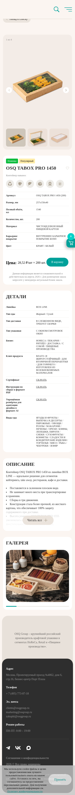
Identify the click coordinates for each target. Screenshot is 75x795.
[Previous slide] (9, 90)
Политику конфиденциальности (24, 791)
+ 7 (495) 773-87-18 (17, 693)
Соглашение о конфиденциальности (27, 758)
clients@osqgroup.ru (17, 707)
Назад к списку (17, 18)
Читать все (34, 520)
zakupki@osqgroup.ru (18, 716)
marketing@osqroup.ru (19, 712)
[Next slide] (66, 90)
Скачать (41, 379)
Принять (60, 779)
